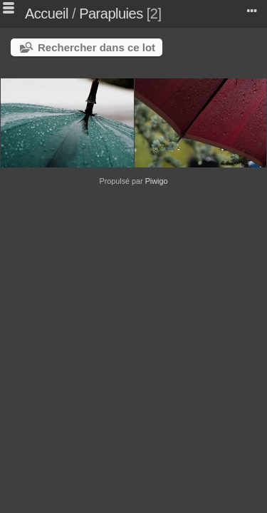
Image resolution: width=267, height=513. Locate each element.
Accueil (46, 13)
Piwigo (156, 181)
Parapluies (111, 13)
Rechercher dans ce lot (96, 47)
